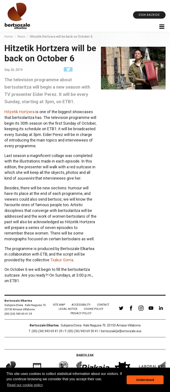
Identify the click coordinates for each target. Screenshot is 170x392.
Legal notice (68, 308)
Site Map (59, 304)
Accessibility (81, 304)
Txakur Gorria (61, 260)
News (21, 36)
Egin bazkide (149, 14)
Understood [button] (145, 380)
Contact (103, 304)
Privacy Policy (81, 313)
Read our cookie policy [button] (25, 385)
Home (8, 36)
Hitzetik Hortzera (19, 111)
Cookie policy (93, 308)
